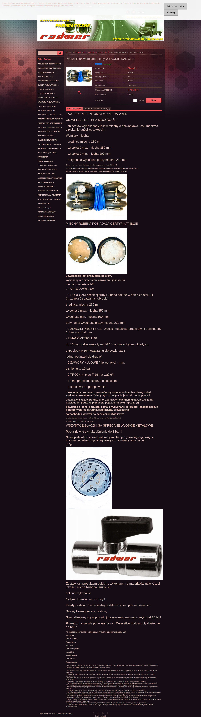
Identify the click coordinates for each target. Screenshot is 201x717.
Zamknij (171, 12)
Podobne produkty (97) (102, 109)
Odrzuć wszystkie (175, 6)
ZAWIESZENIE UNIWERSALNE (87, 52)
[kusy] (135, 100)
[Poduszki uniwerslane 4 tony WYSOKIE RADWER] (79, 79)
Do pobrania (88, 109)
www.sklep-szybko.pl (65, 713)
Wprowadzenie (70, 52)
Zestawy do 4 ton (104, 52)
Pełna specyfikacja (74, 108)
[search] (59, 53)
